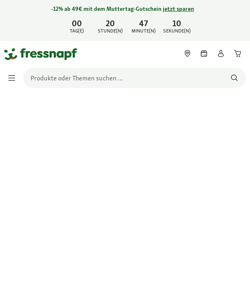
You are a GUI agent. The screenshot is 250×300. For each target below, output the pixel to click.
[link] (125, 20)
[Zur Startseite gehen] (13, 54)
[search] (134, 78)
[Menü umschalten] (14, 78)
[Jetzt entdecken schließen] (237, 19)
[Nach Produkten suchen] (234, 78)
